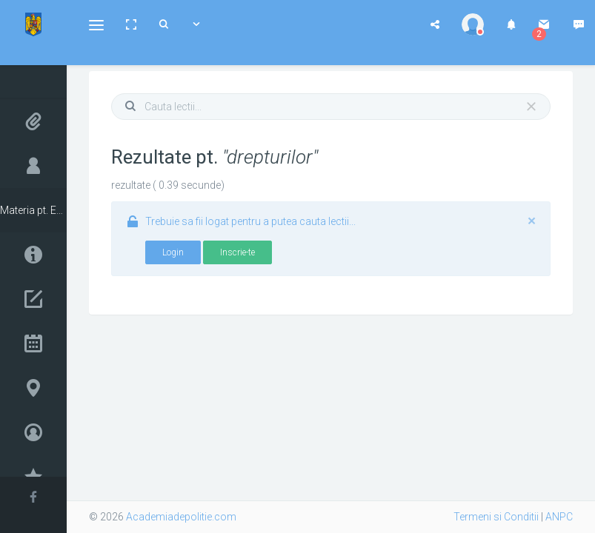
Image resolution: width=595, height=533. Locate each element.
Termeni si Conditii (496, 517)
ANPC (559, 517)
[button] (96, 24)
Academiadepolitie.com (181, 517)
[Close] (531, 106)
